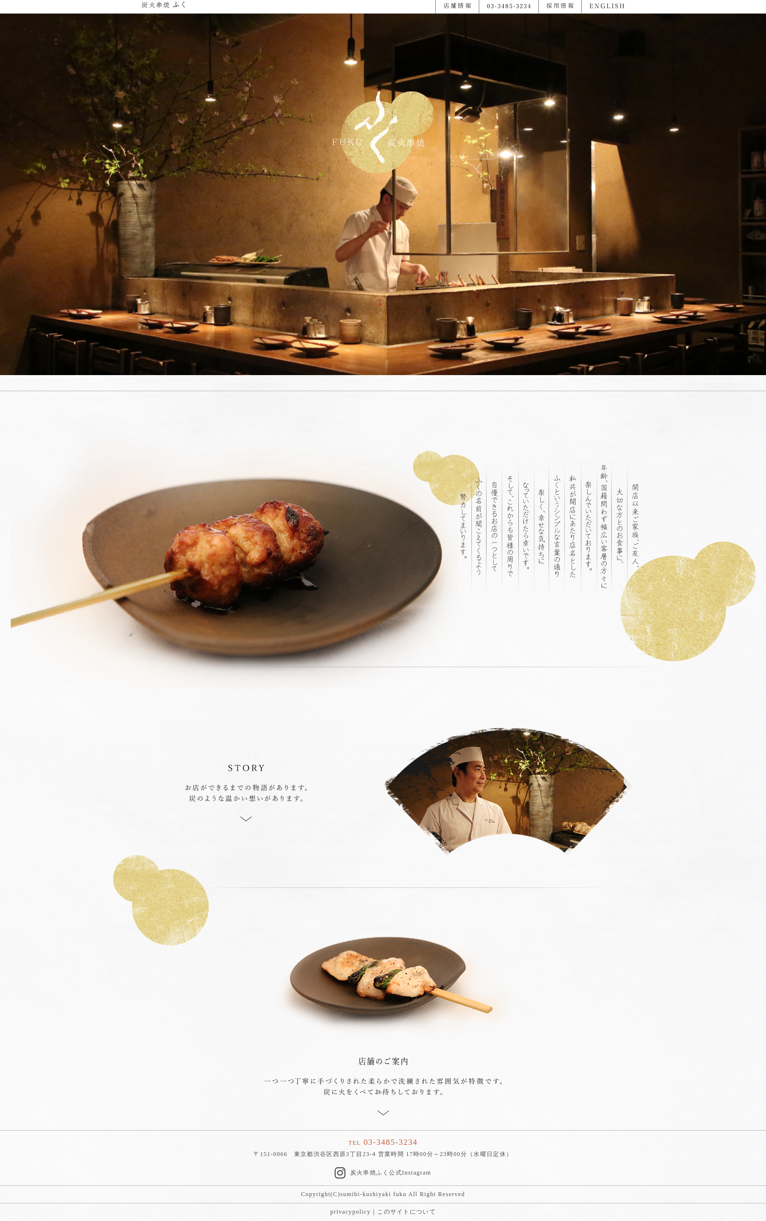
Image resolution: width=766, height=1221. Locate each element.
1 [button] (376, 31)
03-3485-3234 (390, 1142)
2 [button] (390, 31)
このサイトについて (406, 1211)
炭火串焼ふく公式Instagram (383, 1173)
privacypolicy (350, 1211)
